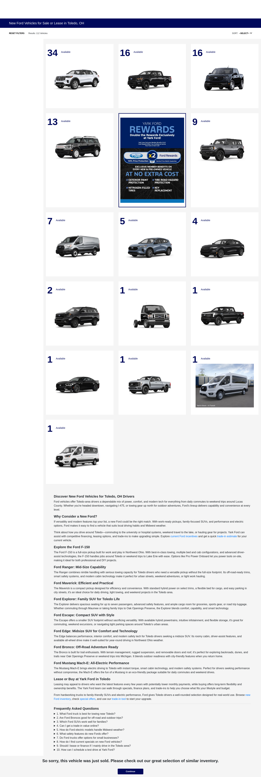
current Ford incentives (184, 536)
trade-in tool (119, 699)
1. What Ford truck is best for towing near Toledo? (86, 713)
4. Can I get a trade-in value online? (78, 725)
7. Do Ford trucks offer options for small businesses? (88, 737)
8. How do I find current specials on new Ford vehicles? (89, 741)
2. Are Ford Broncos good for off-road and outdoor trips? (90, 717)
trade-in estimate (227, 536)
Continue (130, 771)
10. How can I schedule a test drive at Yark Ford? (86, 749)
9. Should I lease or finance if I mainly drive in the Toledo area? (94, 745)
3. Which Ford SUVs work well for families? (82, 721)
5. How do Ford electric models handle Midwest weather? (90, 729)
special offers (87, 699)
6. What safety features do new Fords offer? (82, 733)
